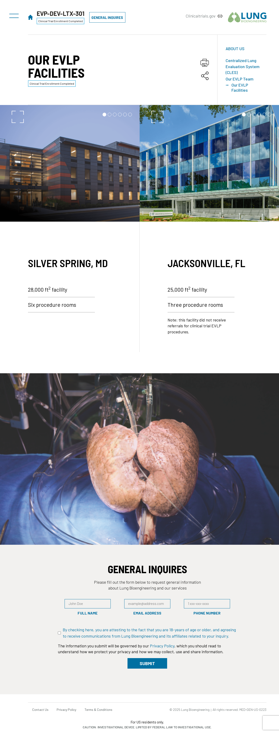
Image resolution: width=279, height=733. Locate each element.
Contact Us (41, 710)
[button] (14, 14)
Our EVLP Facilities (239, 88)
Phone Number (206, 613)
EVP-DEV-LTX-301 (60, 13)
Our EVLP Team (239, 78)
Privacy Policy (162, 645)
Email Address (147, 613)
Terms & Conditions (101, 710)
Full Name (88, 613)
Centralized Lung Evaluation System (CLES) (242, 66)
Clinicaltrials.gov (200, 15)
